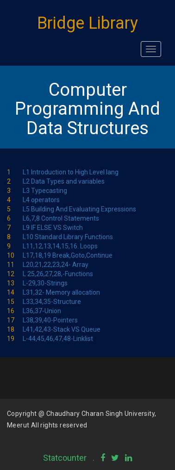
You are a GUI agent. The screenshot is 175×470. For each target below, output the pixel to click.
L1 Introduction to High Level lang (71, 172)
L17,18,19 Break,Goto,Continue (67, 255)
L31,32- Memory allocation (61, 292)
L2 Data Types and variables (64, 181)
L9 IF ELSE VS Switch (53, 227)
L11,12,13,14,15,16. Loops (60, 246)
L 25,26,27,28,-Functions (58, 274)
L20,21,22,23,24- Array (55, 264)
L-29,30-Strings (45, 283)
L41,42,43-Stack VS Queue (61, 329)
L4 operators (41, 200)
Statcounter (65, 458)
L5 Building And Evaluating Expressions (79, 209)
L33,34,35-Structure (52, 301)
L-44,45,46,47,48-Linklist (58, 338)
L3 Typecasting (45, 190)
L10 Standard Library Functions (68, 237)
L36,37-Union (42, 311)
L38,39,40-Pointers (50, 320)
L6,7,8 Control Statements (61, 218)
